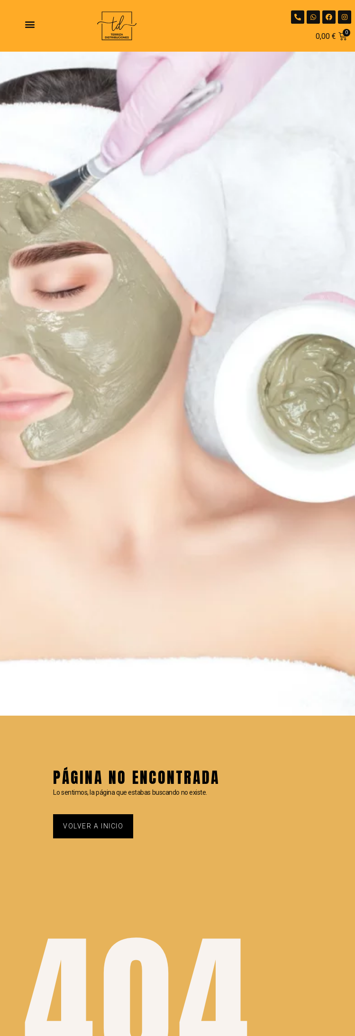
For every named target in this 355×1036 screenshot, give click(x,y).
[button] (29, 24)
